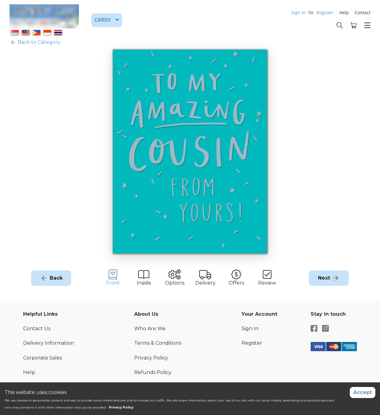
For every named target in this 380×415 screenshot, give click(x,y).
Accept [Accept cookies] (362, 392)
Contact (362, 12)
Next (324, 278)
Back (56, 278)
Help (344, 12)
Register (324, 12)
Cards (102, 19)
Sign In (298, 12)
